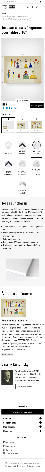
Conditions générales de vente (15, 466)
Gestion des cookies (33, 466)
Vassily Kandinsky (7, 355)
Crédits (20, 463)
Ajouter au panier (37, 106)
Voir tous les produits (25, 386)
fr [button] (40, 2)
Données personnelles (31, 463)
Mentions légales (11, 463)
